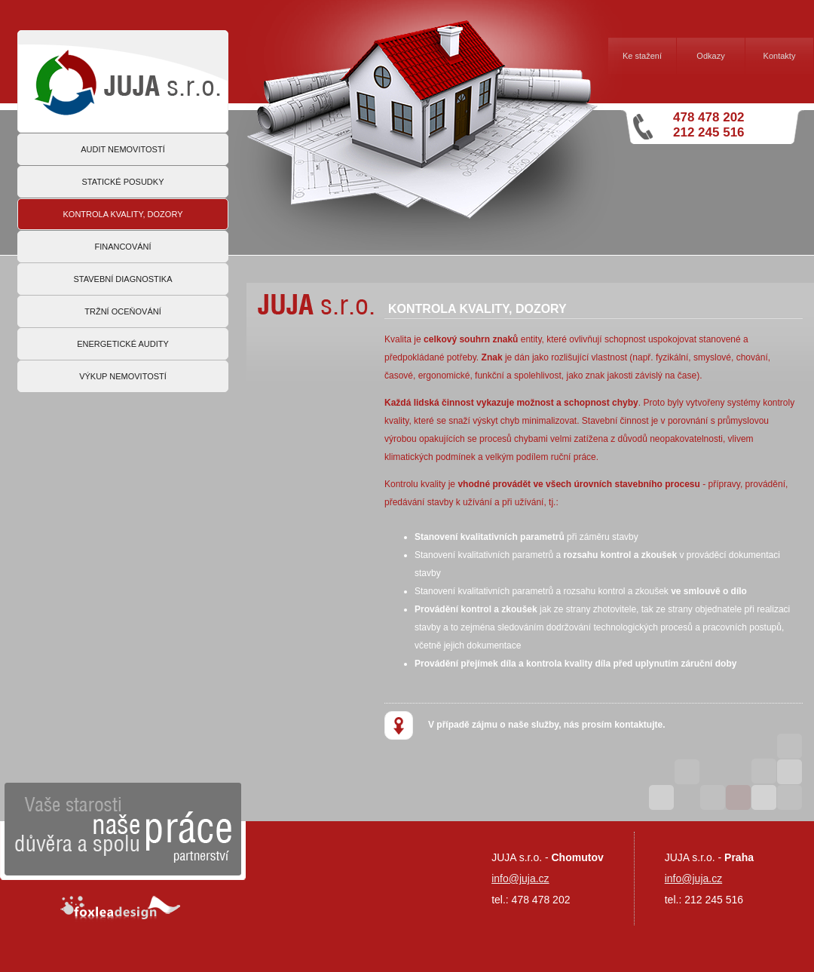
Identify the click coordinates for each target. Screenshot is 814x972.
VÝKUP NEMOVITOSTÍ (123, 376)
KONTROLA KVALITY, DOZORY (123, 214)
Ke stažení (642, 55)
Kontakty (780, 55)
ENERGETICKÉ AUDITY (123, 343)
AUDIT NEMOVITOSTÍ (122, 149)
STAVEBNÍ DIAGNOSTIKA (122, 279)
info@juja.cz (693, 878)
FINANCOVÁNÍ (122, 246)
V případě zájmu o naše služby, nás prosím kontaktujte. (525, 724)
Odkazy (710, 55)
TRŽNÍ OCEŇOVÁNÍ (122, 311)
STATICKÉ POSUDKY (122, 181)
